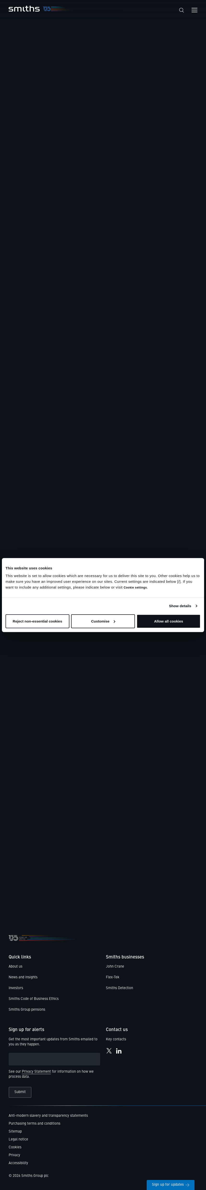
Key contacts (116, 1039)
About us (15, 967)
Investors (16, 988)
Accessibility (18, 1163)
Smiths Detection (119, 988)
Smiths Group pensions (27, 1010)
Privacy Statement (36, 1072)
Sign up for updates (170, 1185)
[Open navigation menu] (194, 10)
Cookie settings (135, 587)
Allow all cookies (168, 621)
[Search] (181, 10)
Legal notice (18, 1139)
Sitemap (15, 1131)
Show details (180, 606)
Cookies (15, 1147)
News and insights (23, 977)
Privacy (14, 1155)
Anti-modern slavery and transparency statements (48, 1116)
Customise (103, 621)
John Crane (115, 967)
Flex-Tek (112, 977)
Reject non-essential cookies (37, 621)
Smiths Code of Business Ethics (34, 999)
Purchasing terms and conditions (34, 1124)
